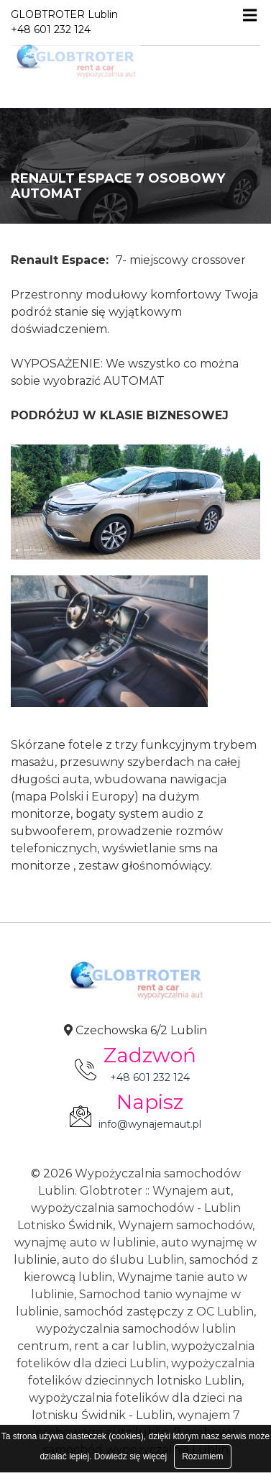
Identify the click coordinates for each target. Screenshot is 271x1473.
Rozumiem (202, 1456)
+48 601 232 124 (150, 1077)
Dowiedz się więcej (130, 1456)
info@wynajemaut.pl (149, 1124)
